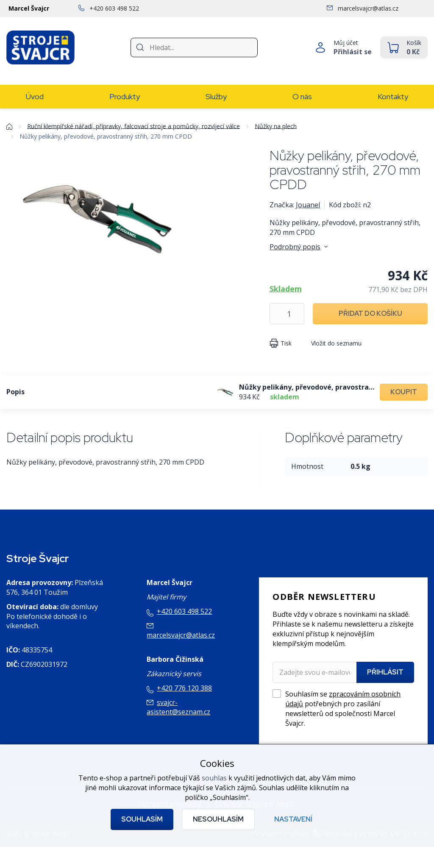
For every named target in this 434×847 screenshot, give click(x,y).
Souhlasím (142, 819)
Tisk (286, 343)
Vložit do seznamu (336, 343)
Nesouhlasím (218, 819)
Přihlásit (385, 672)
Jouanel (308, 204)
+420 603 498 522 (184, 611)
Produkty (124, 96)
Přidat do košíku (370, 313)
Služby (216, 96)
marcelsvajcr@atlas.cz (181, 635)
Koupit (403, 391)
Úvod (35, 96)
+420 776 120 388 (184, 688)
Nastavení (293, 819)
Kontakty (393, 96)
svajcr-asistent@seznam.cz (178, 707)
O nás (302, 96)
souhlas (214, 778)
